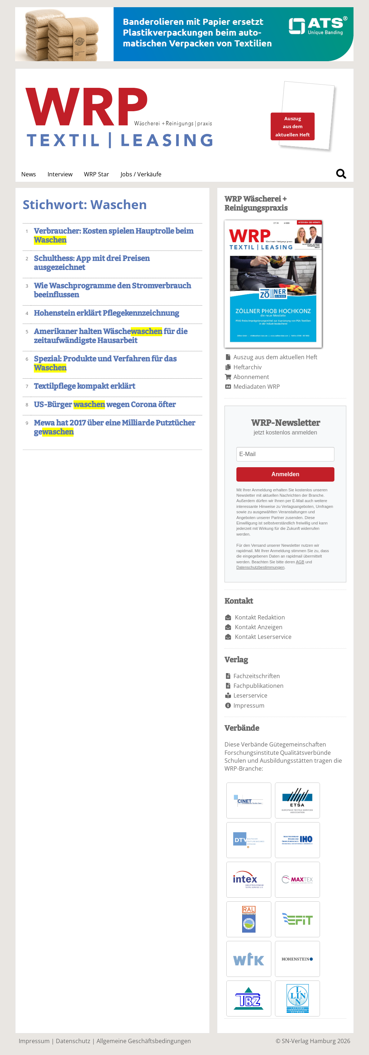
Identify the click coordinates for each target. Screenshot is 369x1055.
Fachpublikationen (259, 686)
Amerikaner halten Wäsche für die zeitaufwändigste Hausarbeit (110, 336)
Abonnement (251, 377)
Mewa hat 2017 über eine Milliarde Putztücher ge (114, 428)
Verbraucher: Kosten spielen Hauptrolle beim (114, 236)
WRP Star (96, 174)
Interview (60, 174)
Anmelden (285, 474)
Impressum (249, 705)
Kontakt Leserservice (263, 637)
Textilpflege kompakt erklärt (84, 386)
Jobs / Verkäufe (141, 174)
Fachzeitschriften (257, 676)
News (28, 174)
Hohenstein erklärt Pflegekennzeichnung (106, 313)
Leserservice (250, 695)
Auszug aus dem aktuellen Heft (275, 357)
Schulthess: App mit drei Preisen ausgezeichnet (92, 263)
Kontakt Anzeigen (259, 627)
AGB (300, 562)
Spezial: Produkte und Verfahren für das (105, 364)
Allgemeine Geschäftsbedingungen (144, 1041)
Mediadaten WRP (257, 387)
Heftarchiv (248, 367)
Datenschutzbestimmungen (260, 567)
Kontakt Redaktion (260, 617)
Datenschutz (73, 1041)
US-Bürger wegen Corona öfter (105, 404)
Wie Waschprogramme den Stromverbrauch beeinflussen (112, 290)
